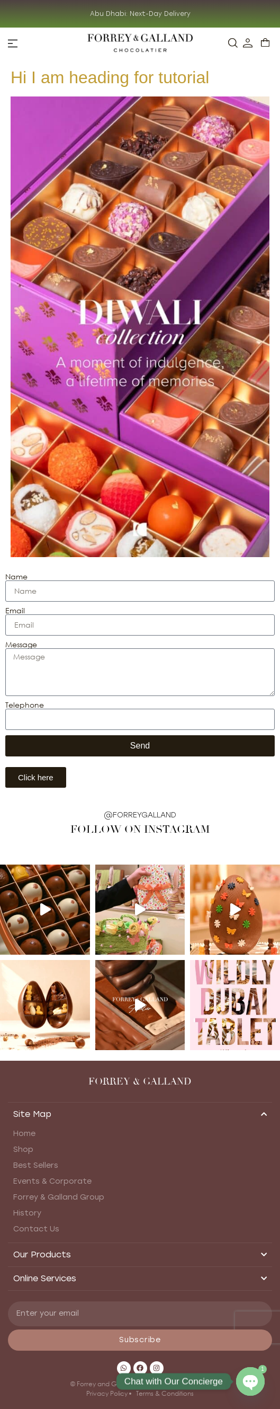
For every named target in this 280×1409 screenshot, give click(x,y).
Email (15, 610)
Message (21, 644)
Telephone (24, 705)
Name (16, 576)
